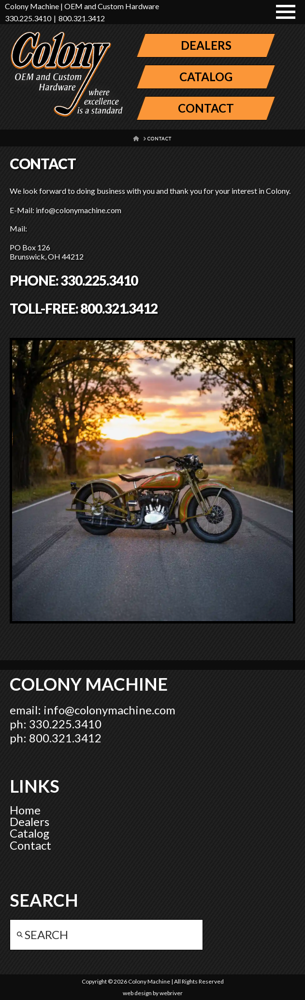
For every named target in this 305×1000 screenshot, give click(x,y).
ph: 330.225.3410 (56, 724)
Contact (30, 845)
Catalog (29, 833)
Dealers (29, 821)
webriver (171, 993)
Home (25, 810)
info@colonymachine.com (109, 710)
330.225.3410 (28, 18)
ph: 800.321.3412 (56, 738)
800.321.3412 (81, 18)
